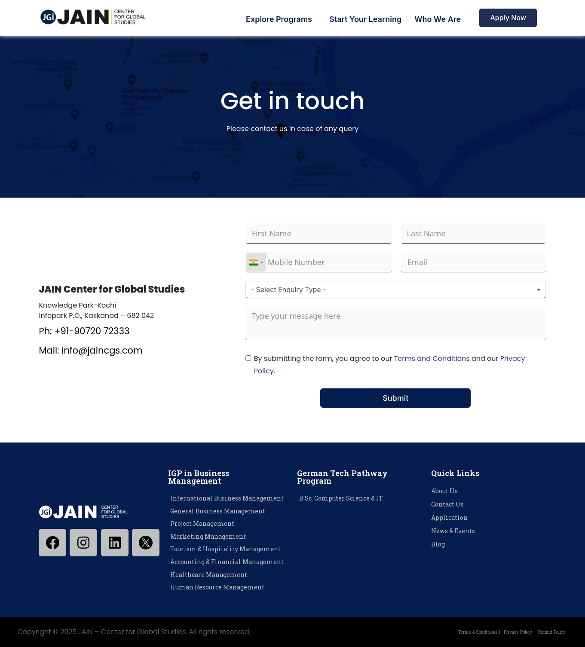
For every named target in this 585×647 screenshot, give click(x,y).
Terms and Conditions (432, 358)
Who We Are (437, 19)
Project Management (202, 523)
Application (449, 517)
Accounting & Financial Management (227, 562)
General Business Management (217, 511)
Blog (438, 544)
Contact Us (447, 504)
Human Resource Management (217, 587)
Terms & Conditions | (451, 632)
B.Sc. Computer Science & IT (341, 498)
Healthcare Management (208, 575)
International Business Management (227, 498)
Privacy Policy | (504, 632)
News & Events (453, 531)
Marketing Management (208, 536)
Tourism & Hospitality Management (225, 549)
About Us (444, 491)
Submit (395, 398)
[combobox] (256, 262)
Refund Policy (547, 632)
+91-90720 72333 (91, 331)
